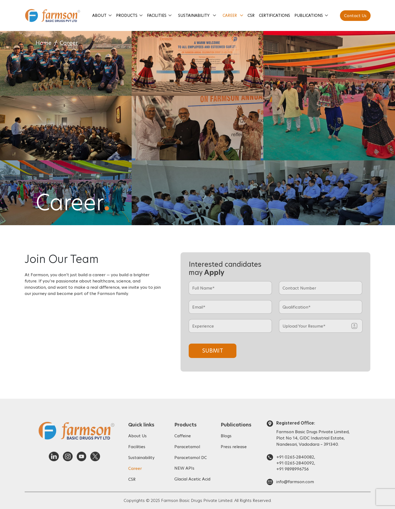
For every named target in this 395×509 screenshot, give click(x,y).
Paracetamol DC (191, 457)
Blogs (226, 436)
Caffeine (182, 436)
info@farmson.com (295, 482)
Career (230, 16)
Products (126, 16)
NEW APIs (184, 468)
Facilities (156, 16)
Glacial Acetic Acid (192, 479)
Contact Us (355, 15)
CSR (251, 16)
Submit (212, 350)
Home (44, 43)
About (99, 16)
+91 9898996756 (292, 469)
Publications (309, 16)
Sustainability (194, 16)
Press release (234, 447)
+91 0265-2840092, (295, 463)
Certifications (274, 16)
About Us (137, 436)
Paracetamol (187, 447)
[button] (110, 15)
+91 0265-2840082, (295, 457)
